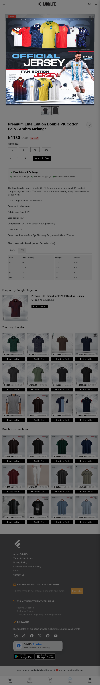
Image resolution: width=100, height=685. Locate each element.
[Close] (92, 19)
